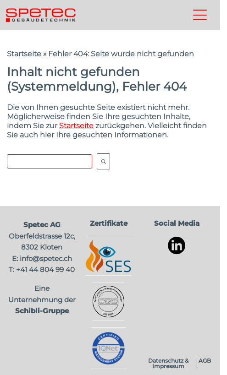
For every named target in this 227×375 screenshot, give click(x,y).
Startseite (24, 53)
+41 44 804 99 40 (45, 269)
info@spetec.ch (46, 258)
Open (103, 161)
